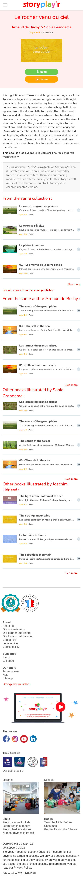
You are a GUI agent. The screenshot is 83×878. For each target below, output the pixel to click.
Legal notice (10, 643)
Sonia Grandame (57, 27)
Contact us (9, 639)
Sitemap (8, 678)
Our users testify (13, 770)
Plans (6, 657)
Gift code (8, 660)
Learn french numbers (16, 825)
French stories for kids (16, 822)
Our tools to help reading (18, 636)
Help (5, 674)
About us (8, 625)
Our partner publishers (16, 632)
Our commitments (14, 629)
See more (74, 284)
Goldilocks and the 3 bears (60, 829)
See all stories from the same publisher (28, 290)
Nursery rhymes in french (18, 832)
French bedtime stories (17, 829)
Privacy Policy (22, 867)
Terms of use (11, 671)
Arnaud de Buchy (26, 27)
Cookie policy (11, 646)
